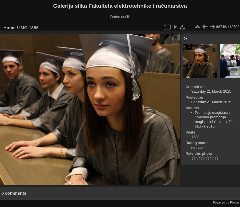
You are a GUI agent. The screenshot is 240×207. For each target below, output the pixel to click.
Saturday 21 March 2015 (211, 91)
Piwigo (234, 202)
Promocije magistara (211, 112)
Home (9, 27)
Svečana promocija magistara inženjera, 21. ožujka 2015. (214, 121)
